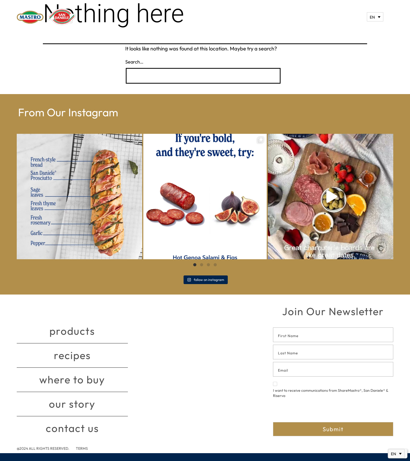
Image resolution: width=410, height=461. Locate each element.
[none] (375, 16)
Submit (333, 429)
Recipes (72, 355)
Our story (72, 404)
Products (72, 331)
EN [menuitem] (372, 17)
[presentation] (312, 412)
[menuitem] (375, 16)
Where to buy (72, 379)
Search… (134, 62)
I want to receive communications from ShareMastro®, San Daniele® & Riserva (330, 390)
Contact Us (72, 428)
